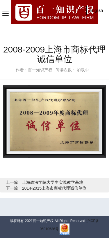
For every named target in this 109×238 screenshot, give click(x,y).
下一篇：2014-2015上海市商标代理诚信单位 (46, 188)
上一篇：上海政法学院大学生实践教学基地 (44, 182)
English (96, 10)
